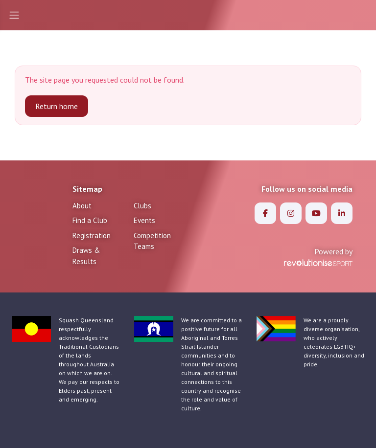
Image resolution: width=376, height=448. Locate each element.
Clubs (142, 205)
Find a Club (89, 220)
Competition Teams (152, 241)
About (82, 205)
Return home (56, 106)
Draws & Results (86, 256)
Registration (91, 235)
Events (144, 220)
